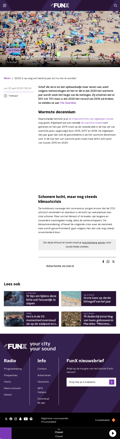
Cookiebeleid (102, 420)
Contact (42, 369)
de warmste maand (91, 123)
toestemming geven (93, 242)
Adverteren (44, 375)
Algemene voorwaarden (54, 418)
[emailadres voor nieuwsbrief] (91, 382)
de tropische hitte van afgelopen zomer (91, 119)
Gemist (8, 394)
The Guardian (68, 103)
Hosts (7, 381)
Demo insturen (12, 388)
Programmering (13, 369)
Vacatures (43, 381)
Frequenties (11, 375)
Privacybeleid (48, 422)
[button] (113, 433)
